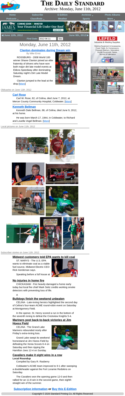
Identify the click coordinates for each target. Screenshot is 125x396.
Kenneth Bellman (24, 106)
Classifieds (37, 18)
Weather (62, 18)
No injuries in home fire (28, 280)
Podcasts (12, 18)
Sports (86, 18)
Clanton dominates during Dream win (45, 50)
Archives (87, 15)
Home (12, 14)
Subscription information (31, 389)
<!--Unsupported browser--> (107, 80)
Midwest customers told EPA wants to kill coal (44, 257)
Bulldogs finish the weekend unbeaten (38, 298)
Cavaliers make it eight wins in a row (37, 355)
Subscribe (37, 14)
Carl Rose (19, 94)
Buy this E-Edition (64, 389)
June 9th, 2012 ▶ (79, 35)
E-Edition (62, 14)
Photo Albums (112, 14)
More (111, 18)
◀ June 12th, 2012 (12, 35)
